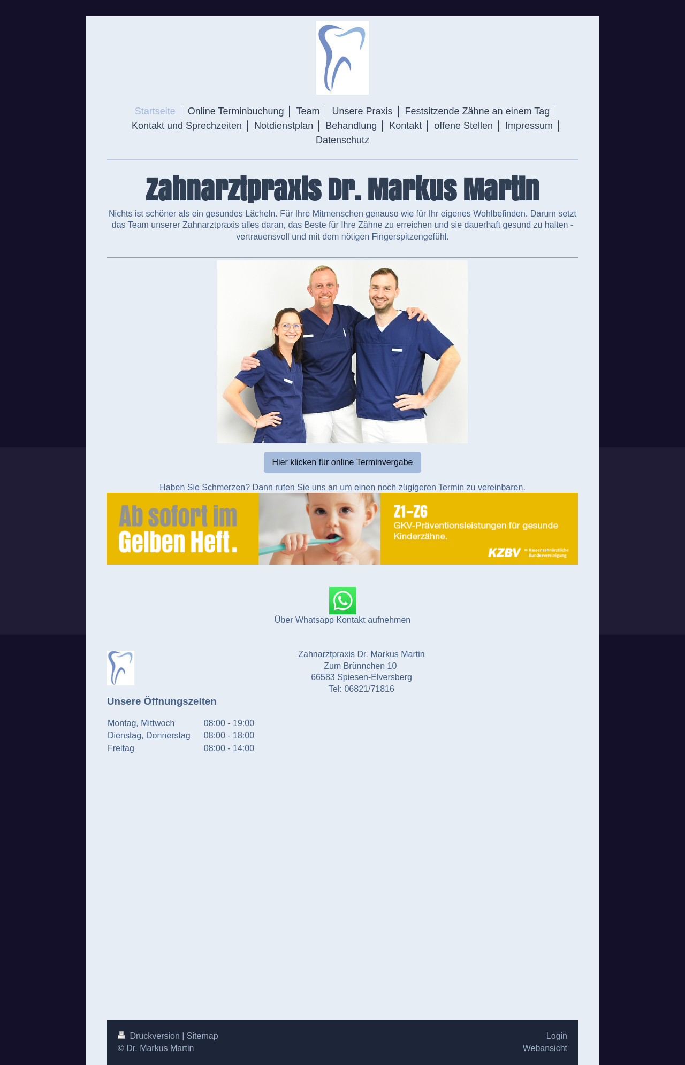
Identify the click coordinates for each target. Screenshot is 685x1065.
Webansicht (545, 1048)
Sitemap (202, 1035)
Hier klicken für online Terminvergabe (342, 462)
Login (556, 1035)
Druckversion (150, 1035)
